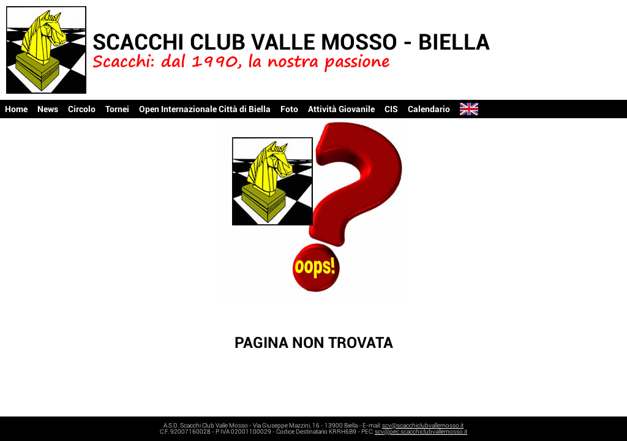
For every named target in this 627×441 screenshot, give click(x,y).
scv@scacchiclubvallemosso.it (423, 425)
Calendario (429, 109)
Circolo (82, 109)
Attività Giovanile (341, 109)
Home (16, 109)
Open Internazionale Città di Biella (205, 109)
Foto (289, 109)
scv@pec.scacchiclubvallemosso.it (421, 431)
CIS (391, 109)
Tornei (117, 109)
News (47, 109)
